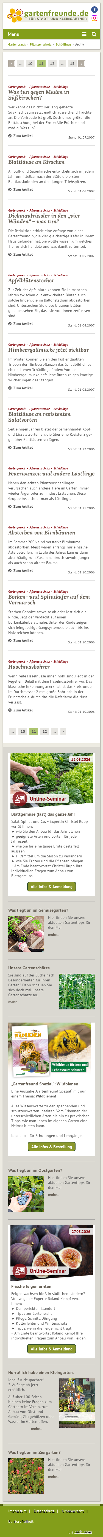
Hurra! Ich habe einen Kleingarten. (41, 1372)
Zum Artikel (20, 135)
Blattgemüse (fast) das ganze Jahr (43, 814)
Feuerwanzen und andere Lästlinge (51, 473)
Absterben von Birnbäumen (41, 532)
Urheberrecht (73, 1510)
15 (72, 63)
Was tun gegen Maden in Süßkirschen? (38, 94)
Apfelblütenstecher (31, 280)
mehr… (53, 934)
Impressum (17, 1510)
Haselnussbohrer (29, 666)
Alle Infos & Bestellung (51, 1146)
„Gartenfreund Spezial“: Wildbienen (44, 1083)
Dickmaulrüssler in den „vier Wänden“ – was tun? (44, 218)
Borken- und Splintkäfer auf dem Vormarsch (49, 599)
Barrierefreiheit (21, 1521)
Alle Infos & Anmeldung (52, 886)
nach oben (83, 1531)
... (20, 63)
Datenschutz (44, 1510)
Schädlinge (63, 44)
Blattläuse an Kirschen (36, 161)
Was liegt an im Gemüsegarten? (38, 910)
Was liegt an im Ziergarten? (34, 1452)
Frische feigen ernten (31, 1286)
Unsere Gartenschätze (29, 967)
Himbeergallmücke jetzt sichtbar (48, 349)
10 (30, 63)
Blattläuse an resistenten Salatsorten (39, 416)
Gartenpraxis (17, 44)
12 (52, 63)
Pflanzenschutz (41, 44)
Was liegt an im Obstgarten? (35, 1170)
